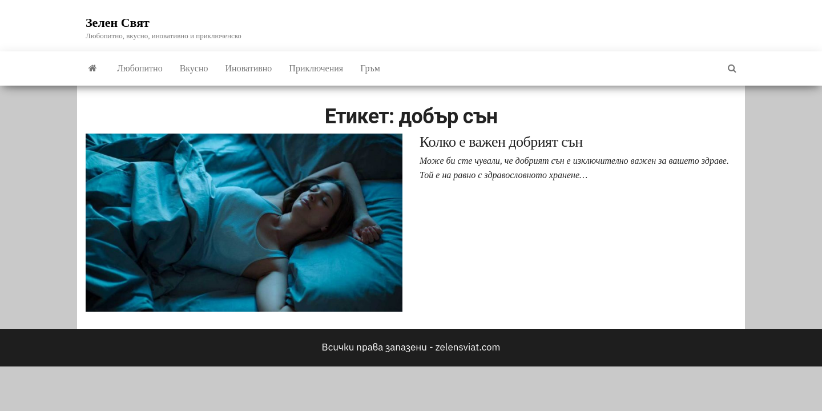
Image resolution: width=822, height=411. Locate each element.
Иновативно (248, 68)
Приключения (316, 68)
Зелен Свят (118, 22)
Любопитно (140, 68)
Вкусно (194, 68)
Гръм (370, 68)
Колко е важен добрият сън (501, 142)
